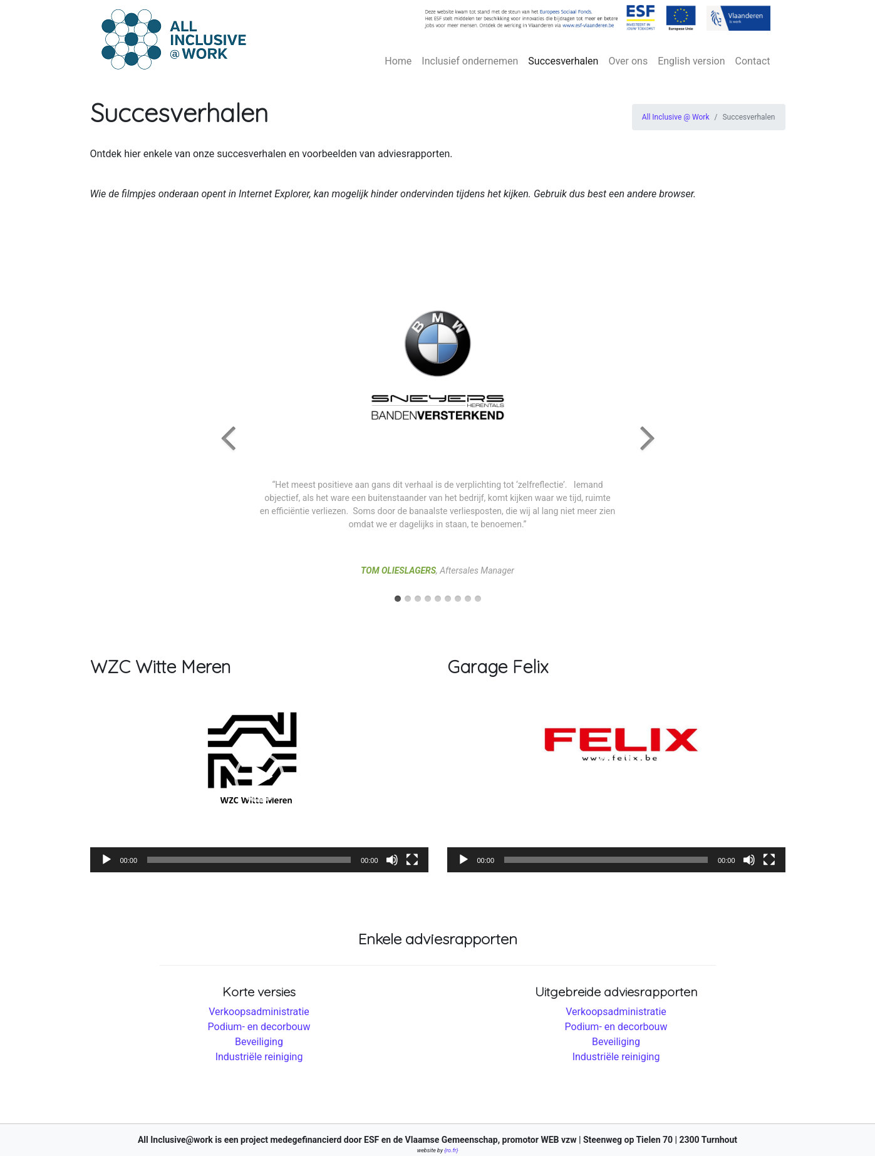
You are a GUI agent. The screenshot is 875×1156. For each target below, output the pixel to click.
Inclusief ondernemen (470, 61)
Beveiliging (259, 1042)
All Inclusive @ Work (676, 117)
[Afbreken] (392, 860)
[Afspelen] (106, 860)
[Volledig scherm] (412, 860)
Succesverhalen (563, 61)
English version (691, 61)
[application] (259, 778)
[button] (259, 777)
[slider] (249, 860)
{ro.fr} (451, 1150)
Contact (752, 61)
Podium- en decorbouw (259, 1027)
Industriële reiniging (259, 1057)
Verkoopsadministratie (259, 1012)
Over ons (628, 61)
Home (398, 61)
